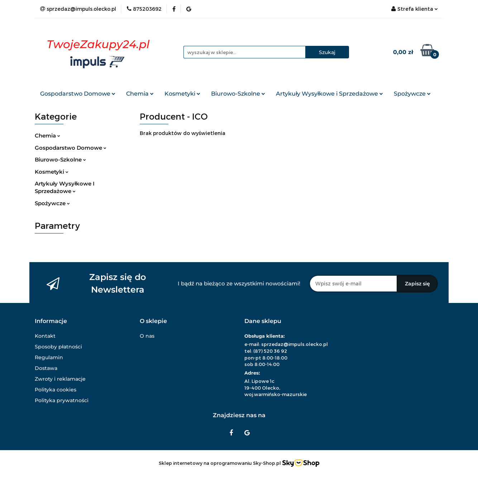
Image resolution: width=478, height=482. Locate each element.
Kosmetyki (182, 93)
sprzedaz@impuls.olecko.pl (294, 344)
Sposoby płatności (58, 346)
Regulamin (49, 357)
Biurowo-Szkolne (238, 93)
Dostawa (46, 368)
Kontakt (45, 336)
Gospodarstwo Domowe (77, 93)
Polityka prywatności (62, 400)
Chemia (140, 93)
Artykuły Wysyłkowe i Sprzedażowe (329, 93)
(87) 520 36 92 (270, 351)
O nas (147, 336)
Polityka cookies (55, 389)
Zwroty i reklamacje (60, 379)
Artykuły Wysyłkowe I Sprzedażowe (65, 187)
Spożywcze (412, 93)
